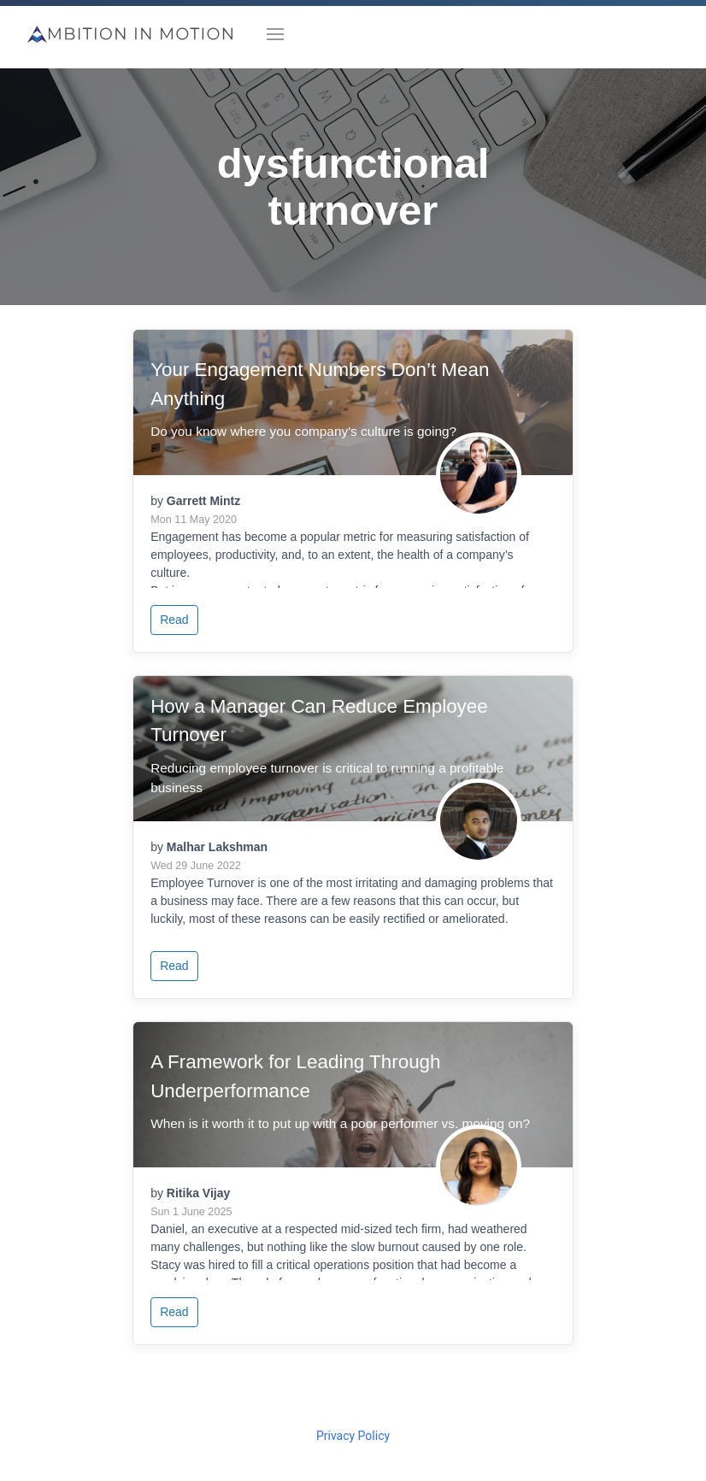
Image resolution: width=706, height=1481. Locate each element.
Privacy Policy (353, 1436)
